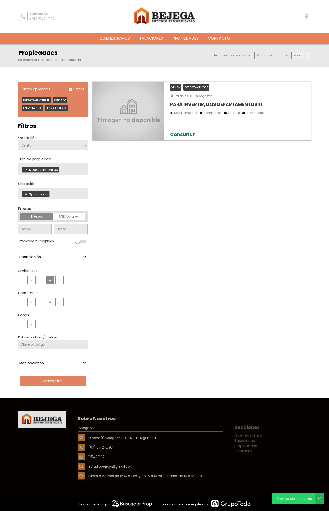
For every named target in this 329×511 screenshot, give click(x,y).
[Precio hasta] (71, 229)
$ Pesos (36, 216)
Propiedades (185, 38)
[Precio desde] (35, 229)
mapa (301, 55)
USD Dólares (69, 216)
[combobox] (53, 169)
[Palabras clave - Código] (53, 344)
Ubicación (26, 183)
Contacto (219, 38)
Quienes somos (114, 38)
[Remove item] (26, 169)
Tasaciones (151, 38)
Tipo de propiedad (34, 159)
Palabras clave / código (37, 337)
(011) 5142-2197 (42, 18)
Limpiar (76, 89)
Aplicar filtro (53, 381)
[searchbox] (62, 170)
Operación (27, 137)
